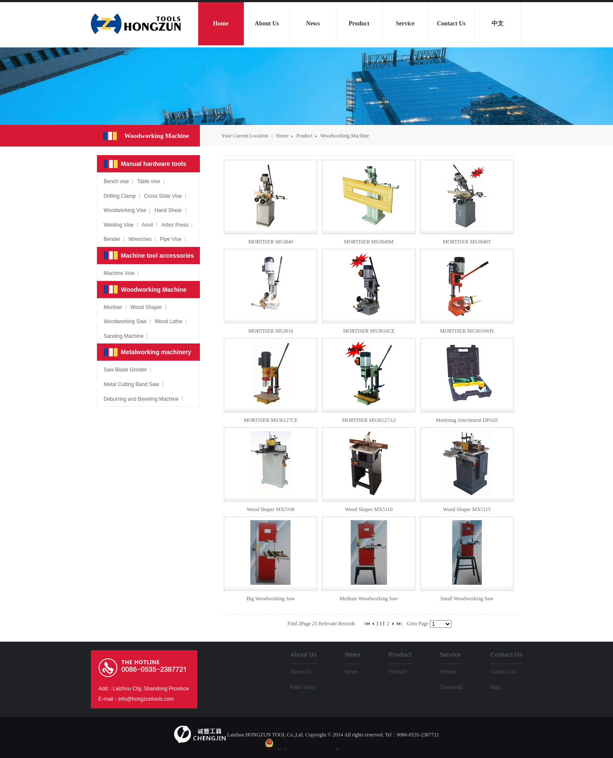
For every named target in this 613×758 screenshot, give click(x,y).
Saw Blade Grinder (125, 370)
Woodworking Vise (125, 210)
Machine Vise (119, 273)
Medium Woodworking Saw (368, 599)
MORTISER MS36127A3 (369, 420)
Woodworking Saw (125, 321)
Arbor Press (174, 225)
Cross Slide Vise (163, 196)
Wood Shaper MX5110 (369, 509)
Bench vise (116, 181)
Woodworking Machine (344, 136)
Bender (112, 239)
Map (496, 687)
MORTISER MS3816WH (467, 331)
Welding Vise (119, 225)
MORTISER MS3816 (270, 331)
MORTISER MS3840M (369, 242)
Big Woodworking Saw (270, 599)
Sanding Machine (124, 336)
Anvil (147, 225)
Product (305, 136)
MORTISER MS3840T (467, 242)
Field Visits (302, 687)
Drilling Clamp (120, 196)
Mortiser (113, 307)
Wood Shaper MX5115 (467, 509)
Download (450, 687)
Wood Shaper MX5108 (271, 509)
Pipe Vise (170, 239)
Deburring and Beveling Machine (141, 399)
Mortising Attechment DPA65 (467, 420)
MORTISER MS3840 (270, 242)
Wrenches (140, 239)
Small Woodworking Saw (466, 599)
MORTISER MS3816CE (369, 331)
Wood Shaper (146, 307)
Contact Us (503, 672)
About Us (300, 672)
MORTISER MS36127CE (271, 420)
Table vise (148, 181)
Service (448, 672)
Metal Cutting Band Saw (131, 384)
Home (282, 136)
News (351, 672)
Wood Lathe (169, 321)
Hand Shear (168, 210)
